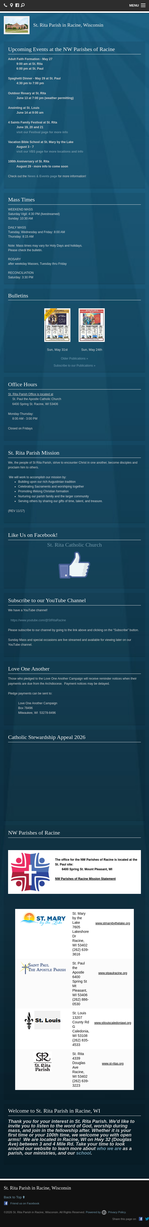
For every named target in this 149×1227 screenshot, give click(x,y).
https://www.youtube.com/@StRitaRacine (38, 620)
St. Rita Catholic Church (74, 545)
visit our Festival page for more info (42, 132)
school (83, 1153)
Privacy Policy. (117, 1212)
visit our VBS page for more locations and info (49, 151)
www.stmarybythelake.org (112, 923)
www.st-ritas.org (112, 1063)
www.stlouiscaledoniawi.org (112, 1023)
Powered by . (96, 1212)
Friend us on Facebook (21, 1203)
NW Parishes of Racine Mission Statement (85, 879)
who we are (109, 1148)
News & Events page (42, 176)
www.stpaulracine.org (112, 973)
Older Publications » (74, 358)
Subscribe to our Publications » (74, 365)
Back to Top (14, 1197)
